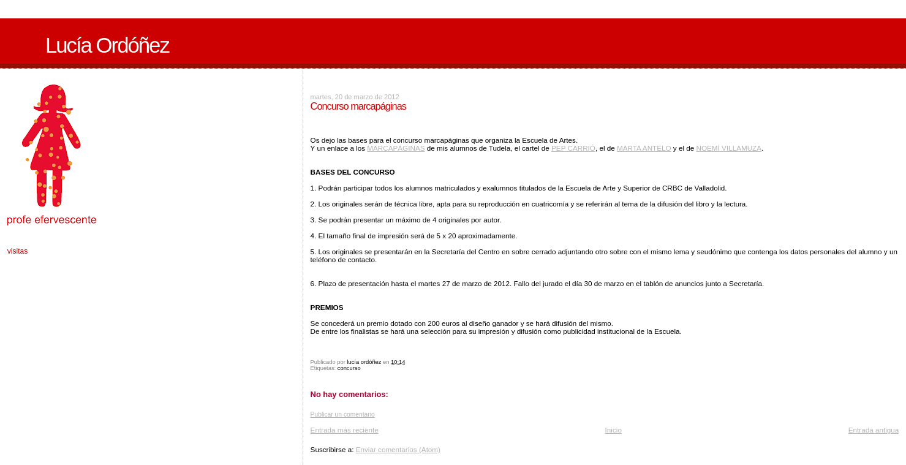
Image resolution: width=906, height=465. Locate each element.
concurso (349, 368)
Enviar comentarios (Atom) (398, 449)
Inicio (613, 430)
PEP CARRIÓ (573, 148)
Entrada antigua (873, 430)
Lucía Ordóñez (107, 45)
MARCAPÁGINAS (396, 148)
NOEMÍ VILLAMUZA (729, 148)
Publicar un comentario (343, 414)
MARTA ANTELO (644, 148)
